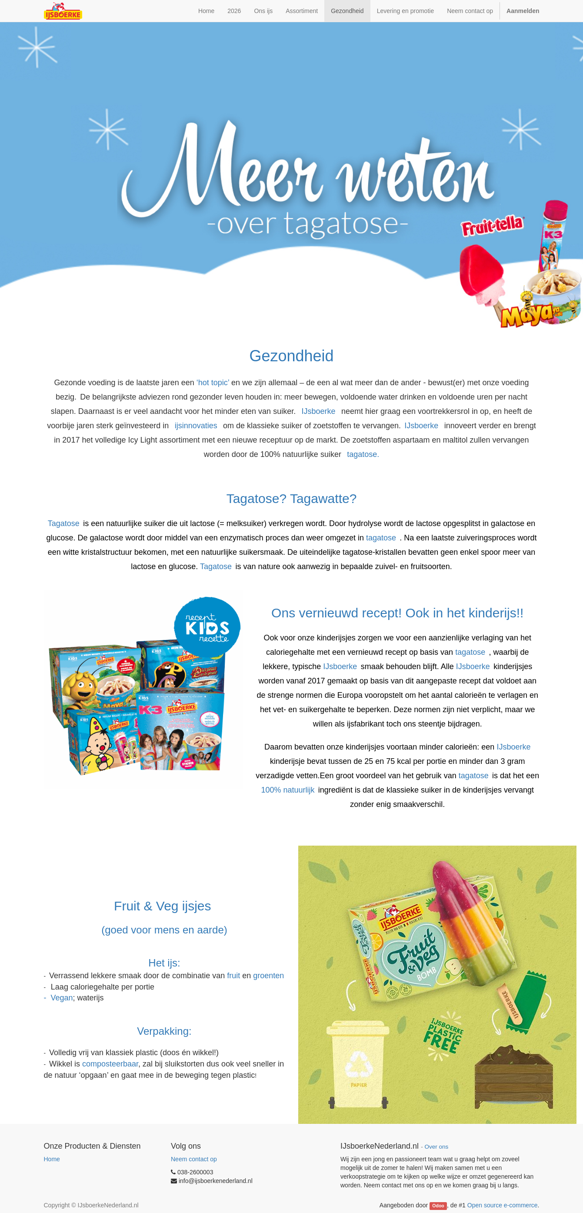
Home (52, 1159)
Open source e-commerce (502, 1205)
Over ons (436, 1146)
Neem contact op (194, 1159)
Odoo (438, 1205)
